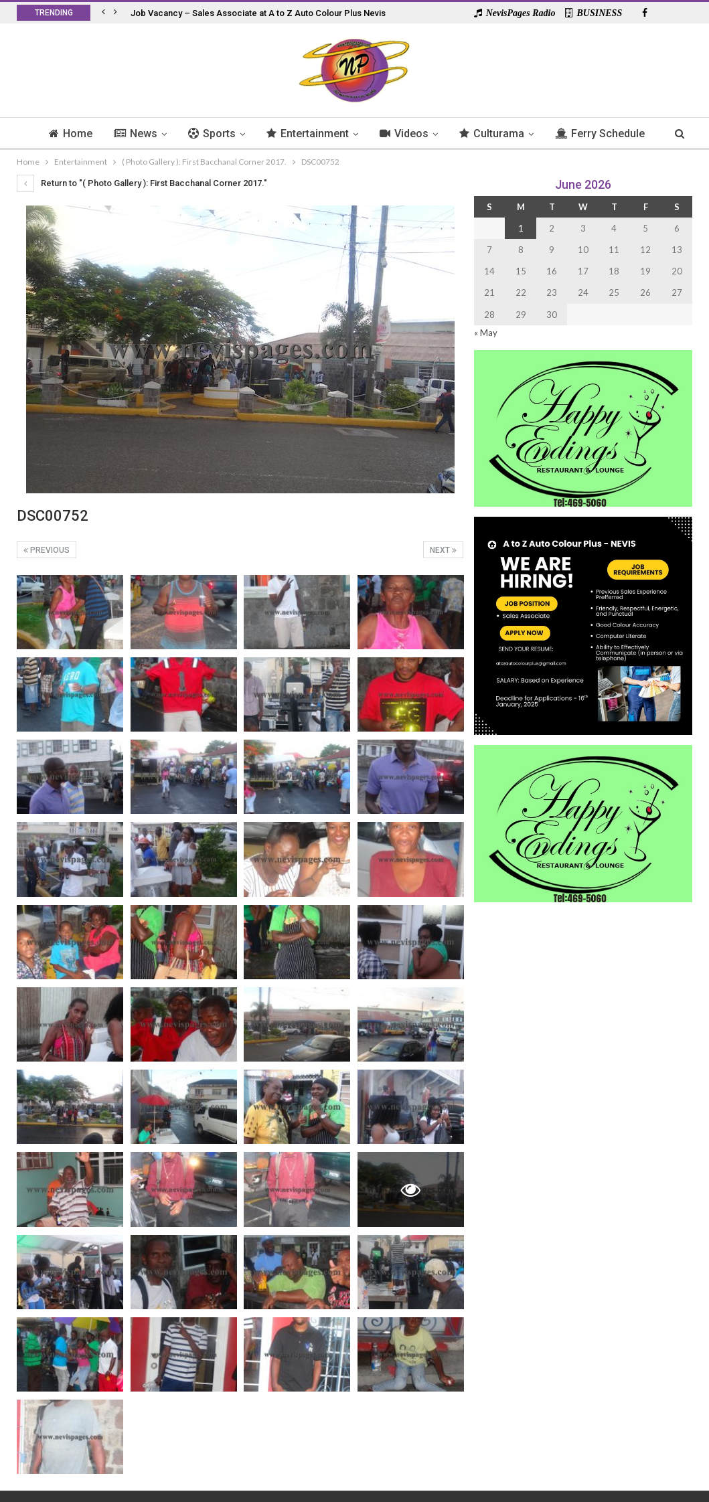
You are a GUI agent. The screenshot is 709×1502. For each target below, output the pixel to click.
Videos (432, 133)
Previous (46, 550)
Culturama (522, 133)
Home (91, 133)
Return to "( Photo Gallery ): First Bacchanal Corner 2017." (142, 183)
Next (443, 550)
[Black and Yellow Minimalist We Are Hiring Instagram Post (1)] (583, 625)
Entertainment (334, 133)
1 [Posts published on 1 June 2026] (521, 228)
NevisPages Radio (515, 13)
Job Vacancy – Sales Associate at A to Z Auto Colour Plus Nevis (258, 13)
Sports (236, 133)
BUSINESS (593, 13)
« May (485, 332)
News (158, 133)
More (601, 133)
